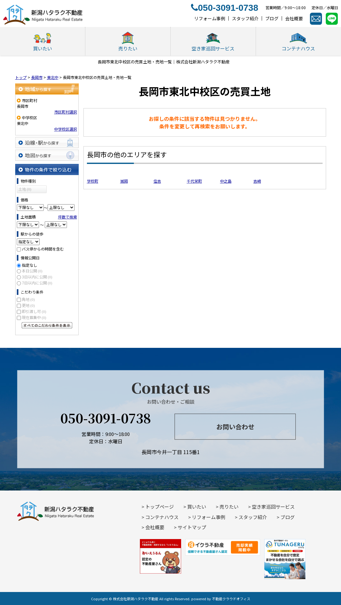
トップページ (159, 506)
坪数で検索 (67, 216)
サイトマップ (192, 527)
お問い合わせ (235, 426)
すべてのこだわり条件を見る (47, 325)
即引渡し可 (34, 311)
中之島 (226, 181)
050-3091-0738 (105, 418)
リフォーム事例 (208, 517)
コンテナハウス (162, 517)
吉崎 (257, 181)
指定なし (29, 265)
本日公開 (32, 270)
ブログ (287, 517)
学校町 (92, 181)
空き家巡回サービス (273, 506)
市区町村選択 (65, 111)
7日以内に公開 (37, 282)
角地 (28, 299)
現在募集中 (34, 317)
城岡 (124, 181)
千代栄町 (194, 181)
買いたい (196, 506)
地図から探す (47, 155)
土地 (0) (24, 189)
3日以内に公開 (37, 276)
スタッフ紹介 (253, 517)
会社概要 (154, 527)
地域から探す (47, 88)
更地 (28, 305)
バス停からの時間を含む (43, 248)
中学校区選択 (65, 129)
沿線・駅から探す (47, 142)
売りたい (229, 506)
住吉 (157, 181)
